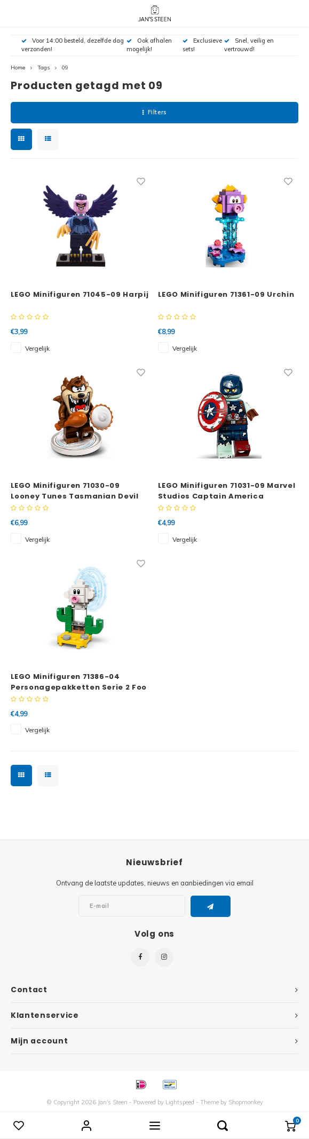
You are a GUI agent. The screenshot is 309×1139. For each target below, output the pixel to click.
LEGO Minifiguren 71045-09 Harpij (80, 294)
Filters (154, 112)
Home (18, 67)
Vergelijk (37, 348)
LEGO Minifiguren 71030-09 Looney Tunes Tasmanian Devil (75, 490)
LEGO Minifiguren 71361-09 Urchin (226, 294)
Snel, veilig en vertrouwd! (249, 45)
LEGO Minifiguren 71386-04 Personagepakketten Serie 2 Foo (79, 681)
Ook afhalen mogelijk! (149, 45)
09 (65, 67)
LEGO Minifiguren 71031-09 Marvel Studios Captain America (227, 490)
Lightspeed (179, 1102)
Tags (43, 67)
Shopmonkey (245, 1102)
